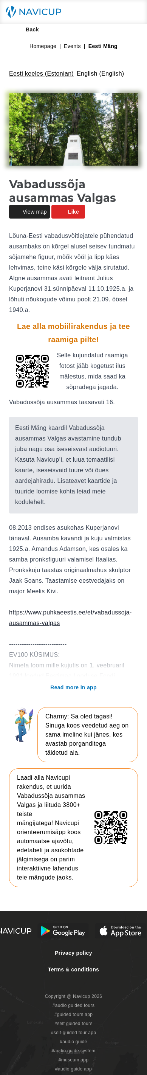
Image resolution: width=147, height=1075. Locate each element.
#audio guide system (73, 1050)
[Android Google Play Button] (63, 930)
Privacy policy (73, 953)
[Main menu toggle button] (133, 12)
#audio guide (73, 1041)
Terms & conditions (73, 969)
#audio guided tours (74, 1005)
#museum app (74, 1060)
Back (27, 29)
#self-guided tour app (73, 1032)
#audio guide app (73, 1069)
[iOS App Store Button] (120, 930)
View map (29, 212)
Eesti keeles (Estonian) (41, 73)
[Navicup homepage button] (36, 12)
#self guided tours (73, 1023)
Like (68, 212)
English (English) (100, 73)
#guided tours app (73, 1014)
